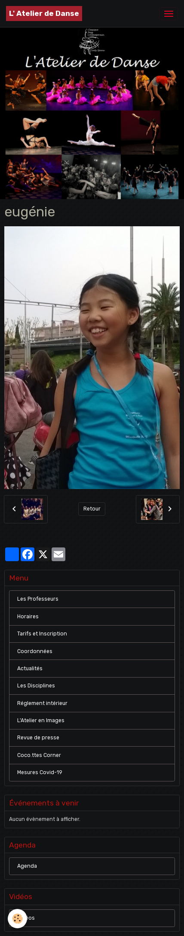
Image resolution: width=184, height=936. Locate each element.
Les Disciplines (36, 686)
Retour (92, 509)
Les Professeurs (37, 599)
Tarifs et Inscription (42, 634)
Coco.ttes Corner (39, 755)
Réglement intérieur (42, 703)
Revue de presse (38, 738)
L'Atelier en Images (40, 720)
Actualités (30, 669)
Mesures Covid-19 (39, 772)
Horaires (28, 617)
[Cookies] (17, 918)
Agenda (27, 866)
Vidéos (26, 918)
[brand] (44, 13)
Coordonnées (34, 651)
